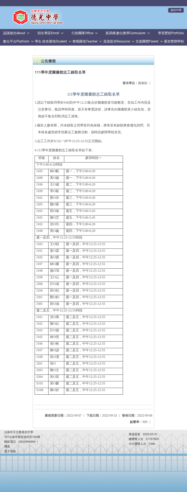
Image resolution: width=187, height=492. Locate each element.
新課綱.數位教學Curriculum (126, 33)
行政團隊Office (82, 33)
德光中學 (176, 10)
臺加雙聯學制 (174, 41)
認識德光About (14, 33)
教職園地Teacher (85, 41)
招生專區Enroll (48, 33)
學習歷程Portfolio (171, 33)
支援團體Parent (147, 41)
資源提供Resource (116, 41)
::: (35, 49)
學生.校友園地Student (51, 41)
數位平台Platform (16, 41)
